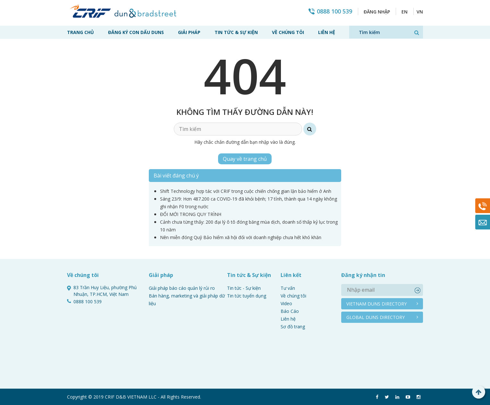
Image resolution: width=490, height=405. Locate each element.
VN (420, 12)
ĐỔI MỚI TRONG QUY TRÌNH (190, 214)
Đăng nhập (377, 12)
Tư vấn (288, 288)
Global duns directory (375, 317)
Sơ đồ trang (293, 326)
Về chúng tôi (288, 32)
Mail (482, 222)
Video (286, 303)
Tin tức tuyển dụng (246, 296)
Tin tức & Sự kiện (236, 32)
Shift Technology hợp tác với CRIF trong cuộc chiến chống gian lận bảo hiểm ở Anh (245, 191)
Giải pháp (189, 32)
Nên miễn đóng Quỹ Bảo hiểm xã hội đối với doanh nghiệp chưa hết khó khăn (240, 237)
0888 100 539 (334, 11)
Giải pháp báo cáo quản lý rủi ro (182, 288)
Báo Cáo (290, 311)
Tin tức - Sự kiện (244, 288)
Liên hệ (326, 32)
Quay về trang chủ (245, 158)
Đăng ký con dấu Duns (136, 32)
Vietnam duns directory (376, 304)
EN (404, 12)
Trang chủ (80, 32)
